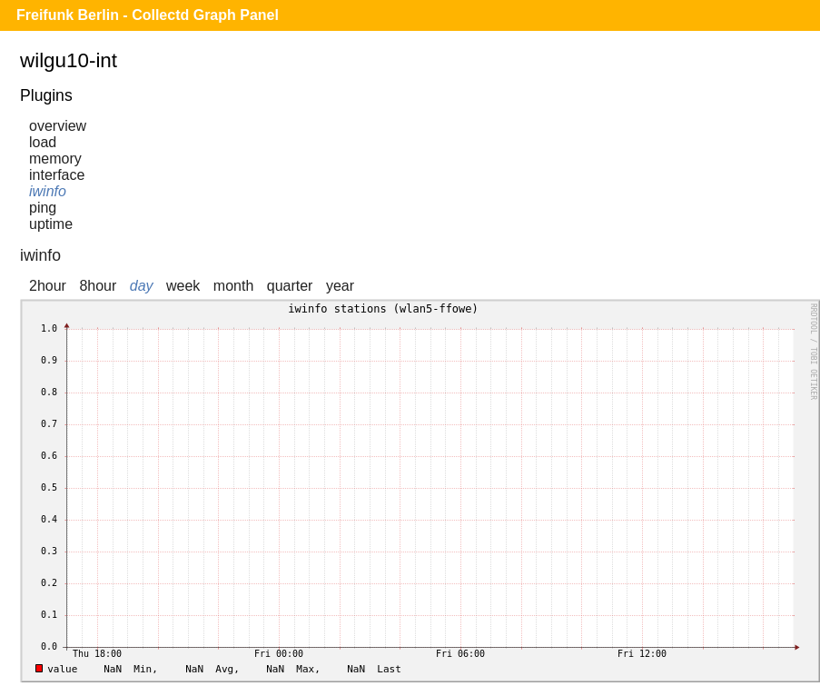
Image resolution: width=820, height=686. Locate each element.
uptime (51, 224)
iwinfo (47, 191)
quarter (290, 285)
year (340, 285)
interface (56, 175)
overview (57, 126)
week (183, 285)
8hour (97, 285)
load (42, 142)
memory (55, 158)
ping (42, 207)
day (141, 285)
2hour (47, 285)
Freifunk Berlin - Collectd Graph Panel (147, 15)
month (233, 285)
